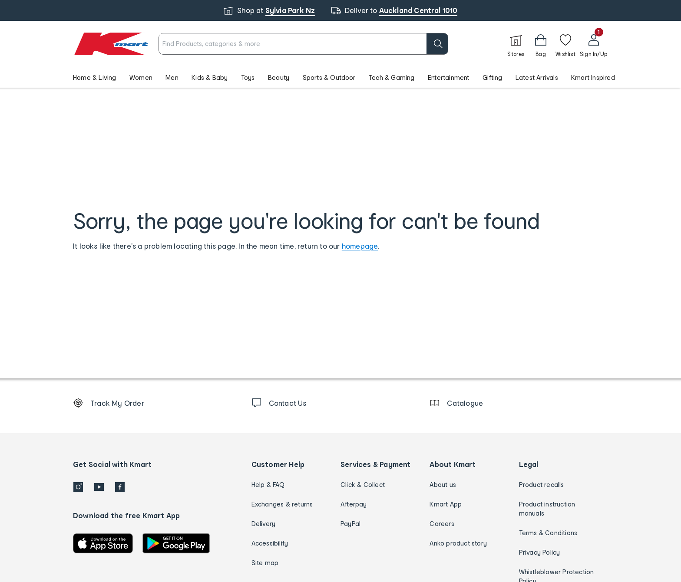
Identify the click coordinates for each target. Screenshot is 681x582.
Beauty (278, 77)
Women (140, 77)
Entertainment (448, 77)
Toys (248, 77)
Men (172, 77)
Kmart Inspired (593, 77)
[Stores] (516, 44)
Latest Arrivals (537, 77)
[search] (437, 44)
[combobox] (304, 44)
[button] (340, 77)
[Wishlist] (565, 44)
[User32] (593, 44)
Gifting (492, 77)
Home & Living (94, 77)
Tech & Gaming (392, 77)
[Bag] (540, 44)
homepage (360, 246)
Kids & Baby (210, 77)
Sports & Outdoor (329, 77)
